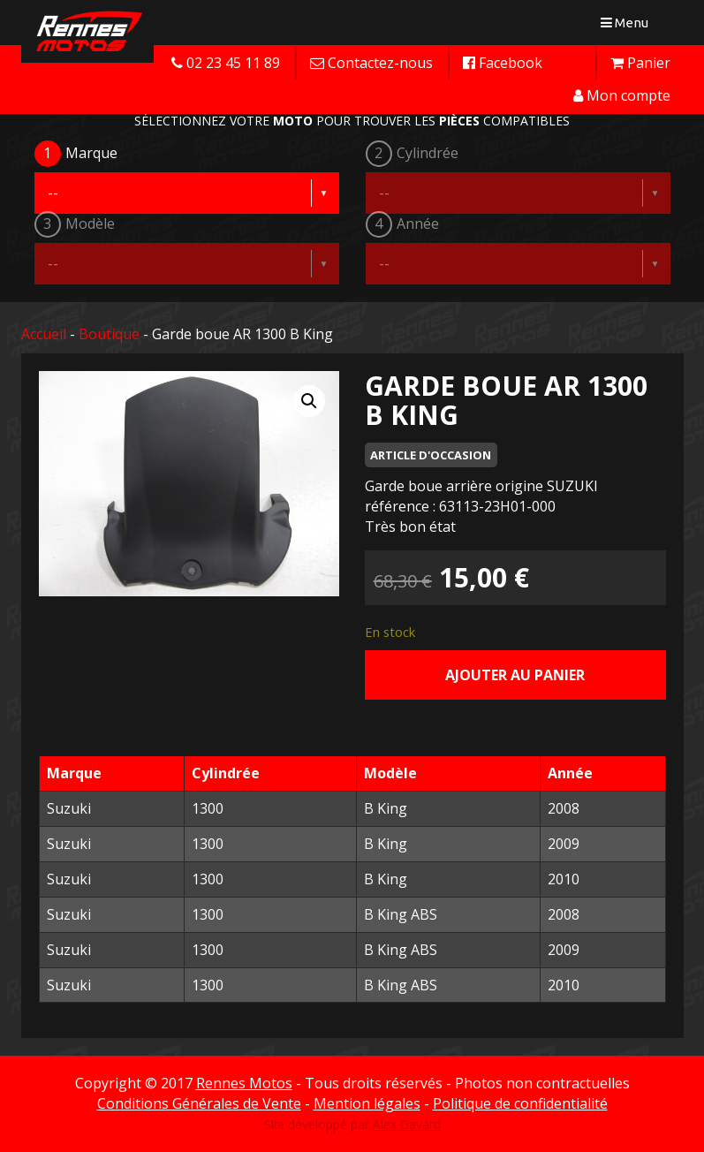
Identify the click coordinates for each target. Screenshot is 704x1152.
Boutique (109, 334)
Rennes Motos (244, 1083)
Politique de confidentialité (520, 1103)
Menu (628, 26)
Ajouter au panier (515, 675)
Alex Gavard (407, 1124)
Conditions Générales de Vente (199, 1103)
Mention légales (367, 1103)
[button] (309, 401)
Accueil (43, 334)
